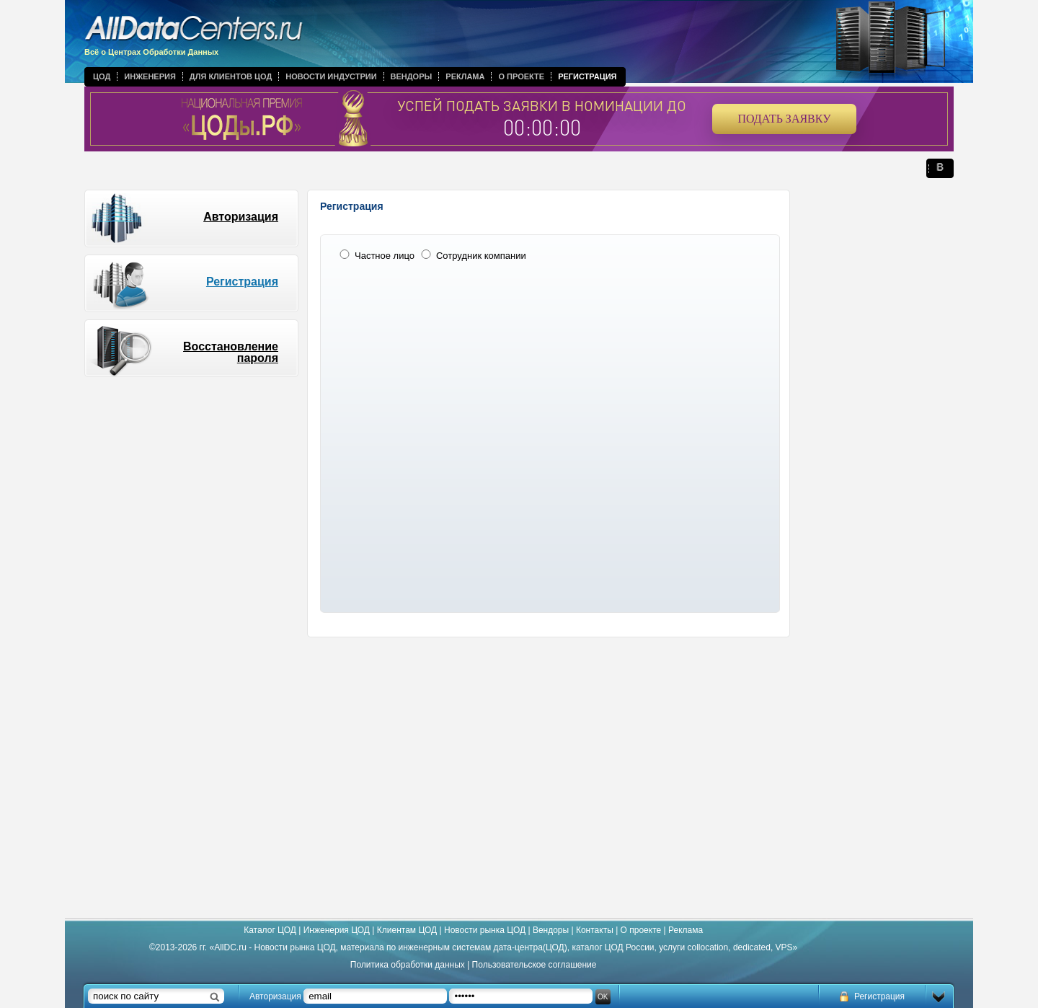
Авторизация (240, 217)
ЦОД (101, 76)
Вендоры (411, 76)
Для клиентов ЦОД (231, 76)
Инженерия (150, 76)
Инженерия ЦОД (336, 930)
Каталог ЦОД (270, 930)
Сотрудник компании (472, 255)
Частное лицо (375, 255)
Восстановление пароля (230, 352)
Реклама (464, 76)
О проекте (521, 76)
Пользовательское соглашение (534, 965)
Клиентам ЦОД (407, 930)
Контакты (594, 930)
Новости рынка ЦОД (484, 930)
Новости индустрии (330, 76)
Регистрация (587, 76)
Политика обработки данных (407, 965)
